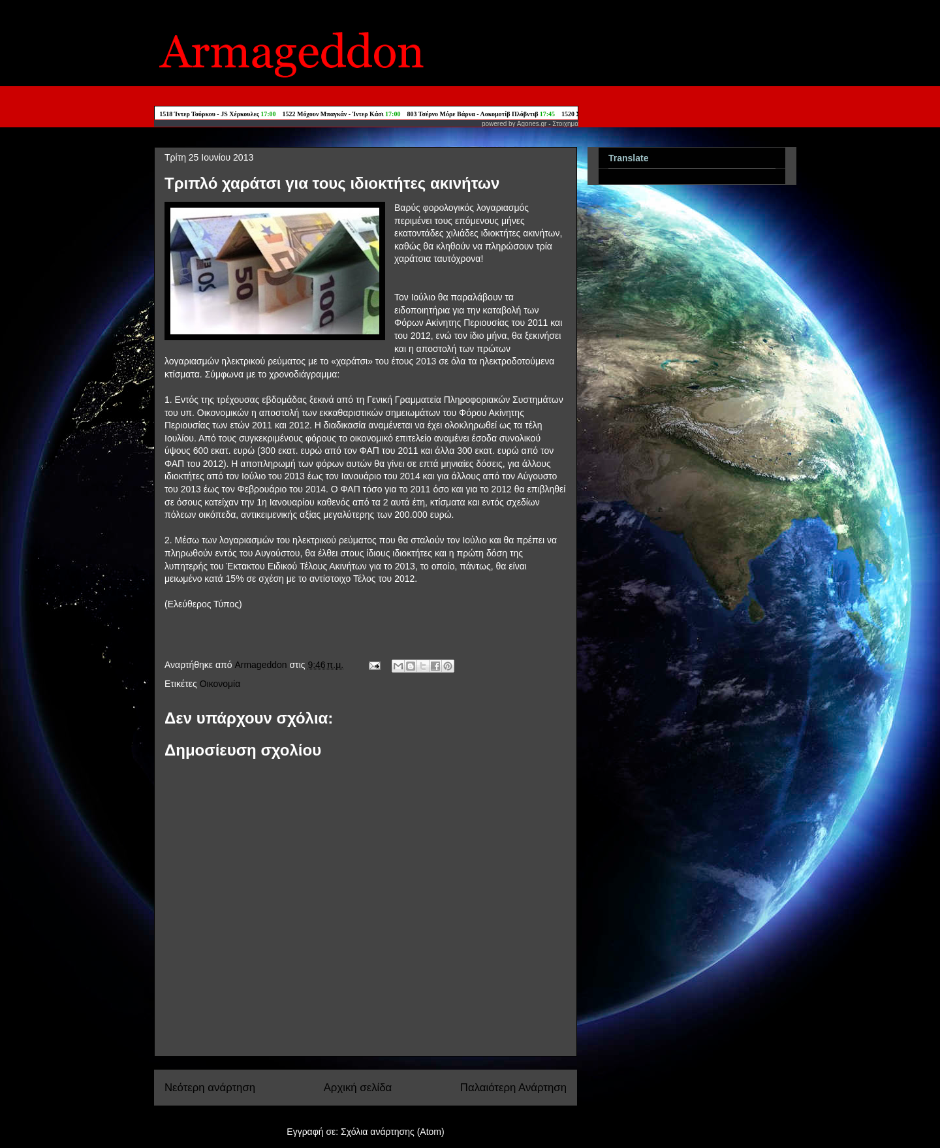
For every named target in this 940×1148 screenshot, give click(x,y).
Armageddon (261, 665)
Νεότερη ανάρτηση (209, 1087)
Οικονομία (220, 683)
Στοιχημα (565, 123)
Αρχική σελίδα (358, 1087)
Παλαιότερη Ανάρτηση (513, 1087)
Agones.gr (532, 123)
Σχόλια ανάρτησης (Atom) (393, 1131)
